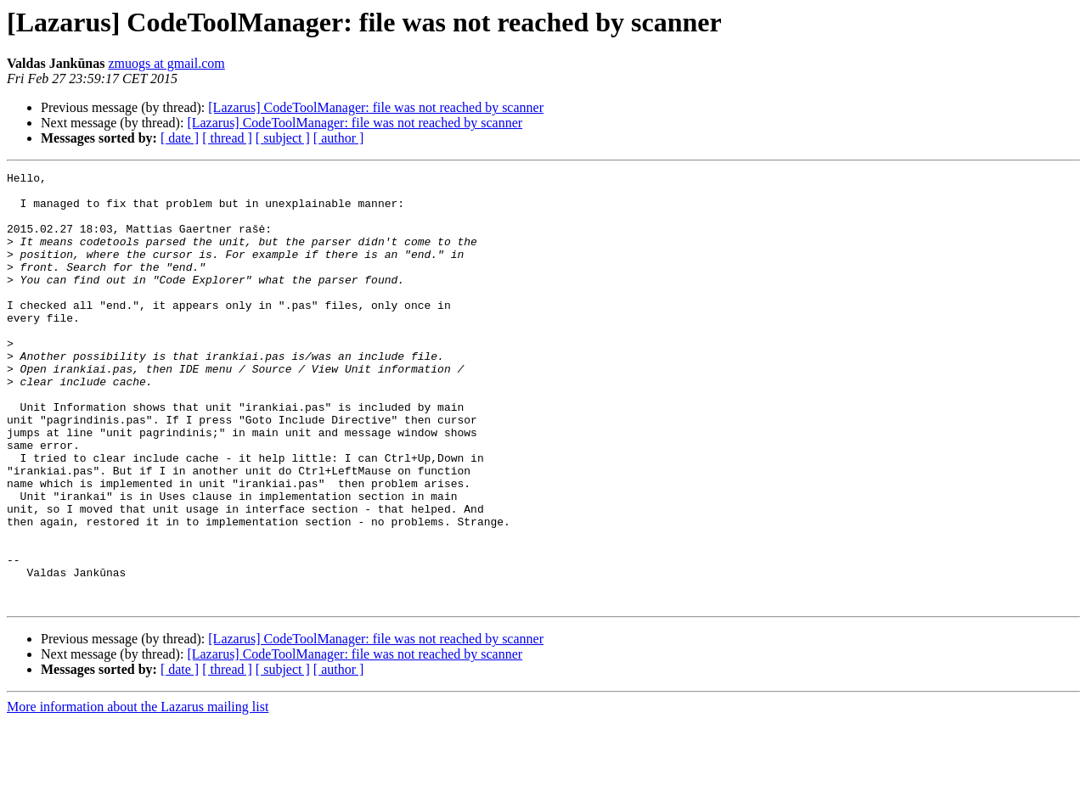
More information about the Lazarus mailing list (137, 793)
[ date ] (180, 138)
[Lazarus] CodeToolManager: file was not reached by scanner (376, 107)
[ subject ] (283, 138)
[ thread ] (227, 138)
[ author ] (338, 138)
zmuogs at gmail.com (166, 63)
